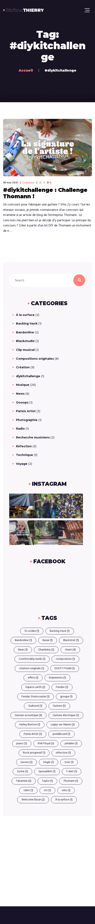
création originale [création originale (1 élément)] (31, 668)
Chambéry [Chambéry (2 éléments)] (46, 649)
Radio (20, 428)
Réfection (24, 446)
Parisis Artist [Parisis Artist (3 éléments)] (33, 734)
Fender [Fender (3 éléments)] (62, 687)
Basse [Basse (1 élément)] (48, 640)
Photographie (26, 420)
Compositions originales (35, 359)
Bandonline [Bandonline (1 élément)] (23, 640)
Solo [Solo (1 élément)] (69, 762)
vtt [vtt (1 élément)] (47, 790)
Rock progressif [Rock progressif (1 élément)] (34, 752)
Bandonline (25, 332)
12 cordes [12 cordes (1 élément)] (31, 631)
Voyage (21, 464)
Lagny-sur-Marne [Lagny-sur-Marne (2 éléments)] (63, 724)
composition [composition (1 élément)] (65, 659)
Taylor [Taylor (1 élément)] (47, 781)
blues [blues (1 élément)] (23, 649)
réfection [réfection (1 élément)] (63, 752)
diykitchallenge (28, 376)
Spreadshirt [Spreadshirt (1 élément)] (46, 771)
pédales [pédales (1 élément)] (71, 743)
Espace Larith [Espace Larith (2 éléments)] (35, 687)
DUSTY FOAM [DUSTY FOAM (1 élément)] (65, 668)
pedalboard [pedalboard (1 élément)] (61, 734)
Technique (24, 455)
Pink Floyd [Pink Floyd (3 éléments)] (46, 743)
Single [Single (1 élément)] (48, 762)
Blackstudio (25, 341)
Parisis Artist (26, 411)
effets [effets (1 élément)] (33, 677)
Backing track (26, 323)
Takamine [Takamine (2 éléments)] (23, 781)
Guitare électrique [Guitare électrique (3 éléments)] (66, 715)
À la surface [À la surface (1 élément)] (63, 799)
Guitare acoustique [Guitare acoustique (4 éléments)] (28, 715)
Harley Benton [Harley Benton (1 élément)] (29, 724)
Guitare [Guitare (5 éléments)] (59, 706)
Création (28, 183)
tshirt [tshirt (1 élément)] (28, 790)
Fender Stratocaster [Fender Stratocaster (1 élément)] (35, 696)
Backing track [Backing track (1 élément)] (60, 631)
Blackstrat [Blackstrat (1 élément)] (71, 640)
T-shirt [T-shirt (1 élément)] (71, 771)
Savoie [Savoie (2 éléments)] (26, 762)
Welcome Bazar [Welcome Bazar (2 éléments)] (33, 799)
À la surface (25, 315)
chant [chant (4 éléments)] (70, 649)
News (20, 393)
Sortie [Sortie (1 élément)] (22, 771)
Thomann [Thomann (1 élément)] (70, 781)
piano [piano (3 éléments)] (21, 743)
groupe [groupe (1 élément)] (66, 696)
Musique (22, 385)
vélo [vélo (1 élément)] (66, 790)
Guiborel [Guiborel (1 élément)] (35, 706)
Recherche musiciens (33, 437)
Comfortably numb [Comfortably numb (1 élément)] (32, 659)
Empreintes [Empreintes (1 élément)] (57, 677)
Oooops (22, 402)
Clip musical (25, 350)
